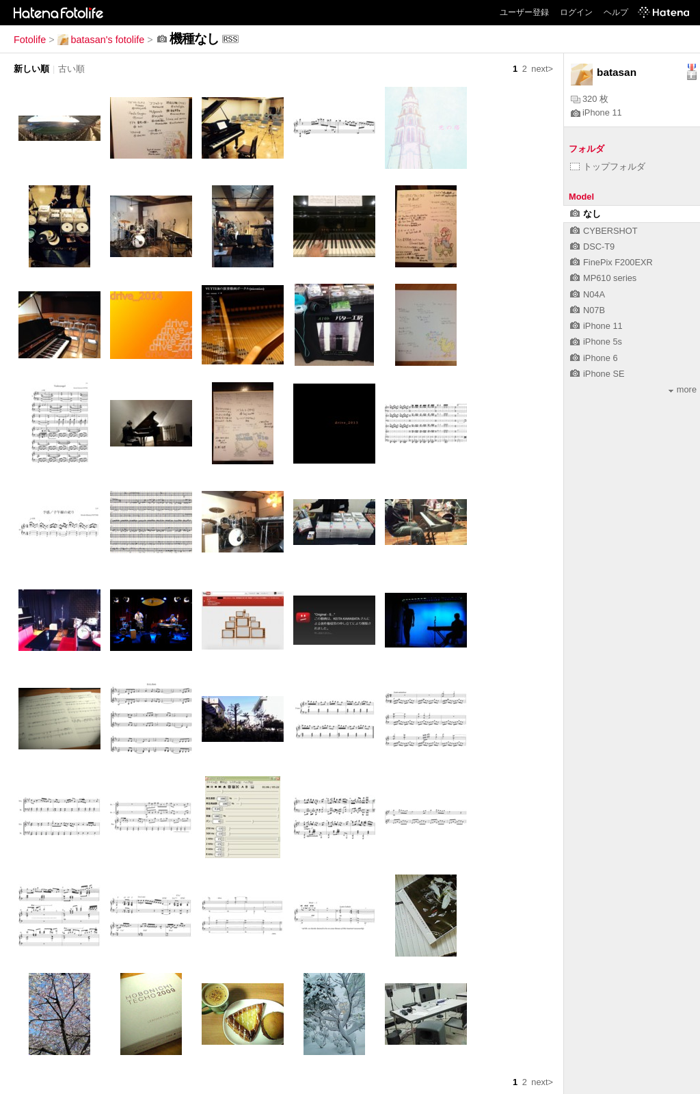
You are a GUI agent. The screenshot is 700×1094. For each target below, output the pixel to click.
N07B (587, 310)
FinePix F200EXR (611, 262)
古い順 (71, 69)
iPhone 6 (594, 358)
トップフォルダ (607, 166)
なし (585, 214)
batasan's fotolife (101, 39)
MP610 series (603, 278)
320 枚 (589, 99)
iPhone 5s (596, 341)
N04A (587, 294)
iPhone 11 (596, 112)
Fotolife (30, 39)
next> (542, 69)
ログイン (576, 12)
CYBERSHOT (604, 231)
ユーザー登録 (524, 12)
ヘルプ (616, 12)
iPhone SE (597, 374)
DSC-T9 (592, 246)
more (683, 389)
